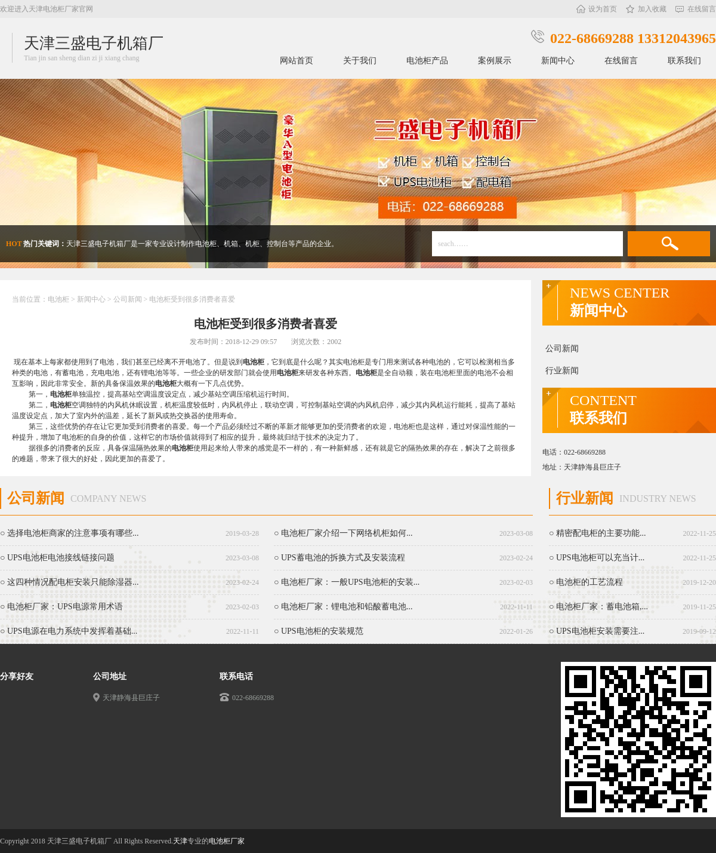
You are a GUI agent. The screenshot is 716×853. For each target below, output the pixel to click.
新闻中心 (558, 60)
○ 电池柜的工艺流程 (586, 582)
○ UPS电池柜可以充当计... (596, 557)
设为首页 (602, 9)
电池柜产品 (427, 60)
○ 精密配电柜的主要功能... (597, 533)
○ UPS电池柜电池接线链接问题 (57, 557)
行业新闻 (562, 370)
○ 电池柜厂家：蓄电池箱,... (598, 606)
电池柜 (59, 299)
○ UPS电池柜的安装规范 (318, 631)
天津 (180, 841)
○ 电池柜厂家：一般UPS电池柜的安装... (346, 582)
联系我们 (684, 60)
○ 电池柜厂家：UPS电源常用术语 (61, 606)
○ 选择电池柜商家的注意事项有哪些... (69, 533)
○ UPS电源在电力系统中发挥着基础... (68, 631)
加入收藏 (652, 9)
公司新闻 (127, 299)
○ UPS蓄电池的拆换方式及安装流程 (339, 557)
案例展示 (494, 60)
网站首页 (296, 60)
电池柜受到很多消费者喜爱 (192, 299)
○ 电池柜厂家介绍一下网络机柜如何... (343, 533)
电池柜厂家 (227, 841)
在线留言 (701, 9)
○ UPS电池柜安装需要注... (596, 631)
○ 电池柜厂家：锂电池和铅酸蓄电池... (343, 606)
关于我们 (359, 60)
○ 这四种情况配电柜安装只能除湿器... (69, 582)
